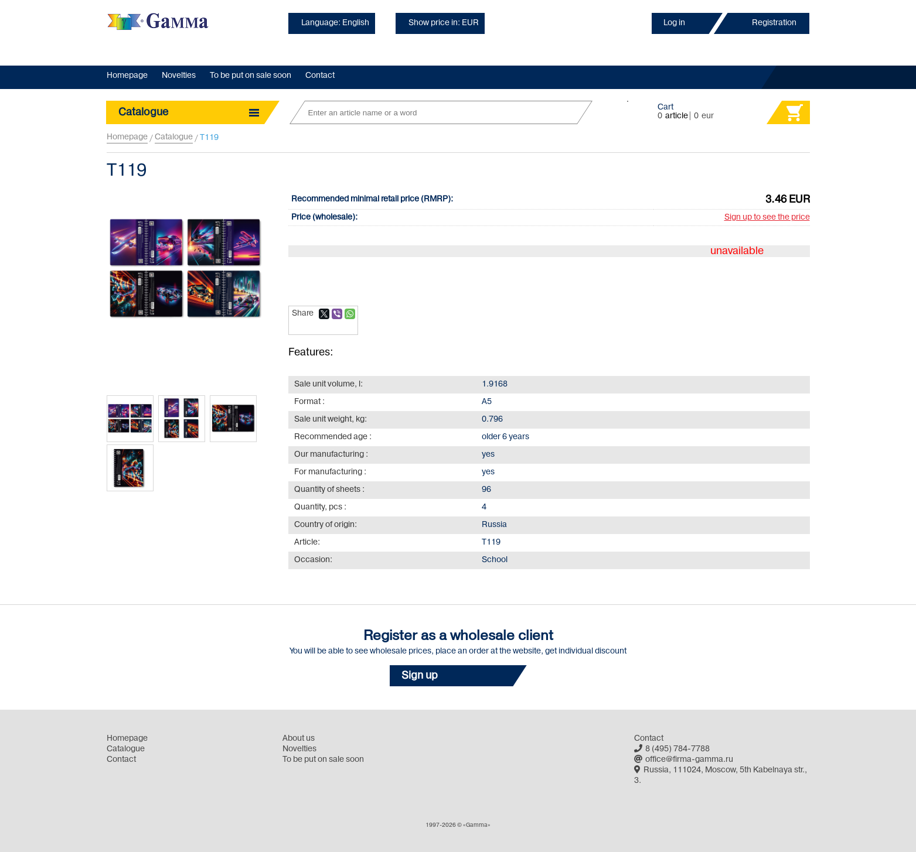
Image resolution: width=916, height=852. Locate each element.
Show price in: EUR (443, 23)
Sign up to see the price (767, 217)
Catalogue (174, 137)
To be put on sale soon (250, 76)
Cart (665, 107)
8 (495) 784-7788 (672, 749)
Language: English (335, 23)
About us (298, 738)
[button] (458, 675)
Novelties (179, 76)
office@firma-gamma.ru (683, 760)
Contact (320, 76)
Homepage (127, 76)
